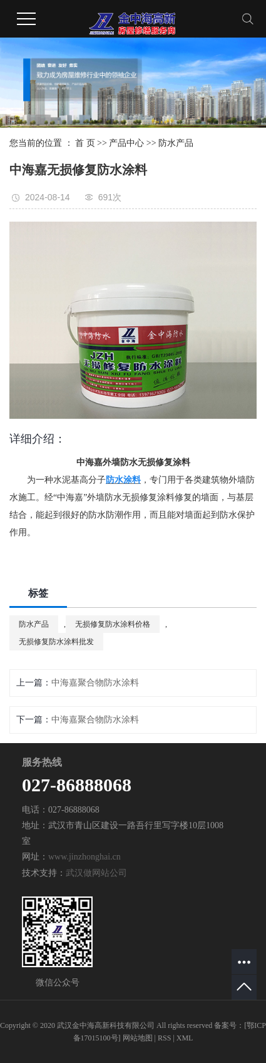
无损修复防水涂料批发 (56, 641)
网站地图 (138, 1038)
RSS (164, 1038)
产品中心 (126, 143)
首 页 (85, 143)
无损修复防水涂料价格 (112, 624)
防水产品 (175, 143)
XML (184, 1038)
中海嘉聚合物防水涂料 (95, 682)
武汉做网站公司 (96, 873)
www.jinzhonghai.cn (84, 856)
